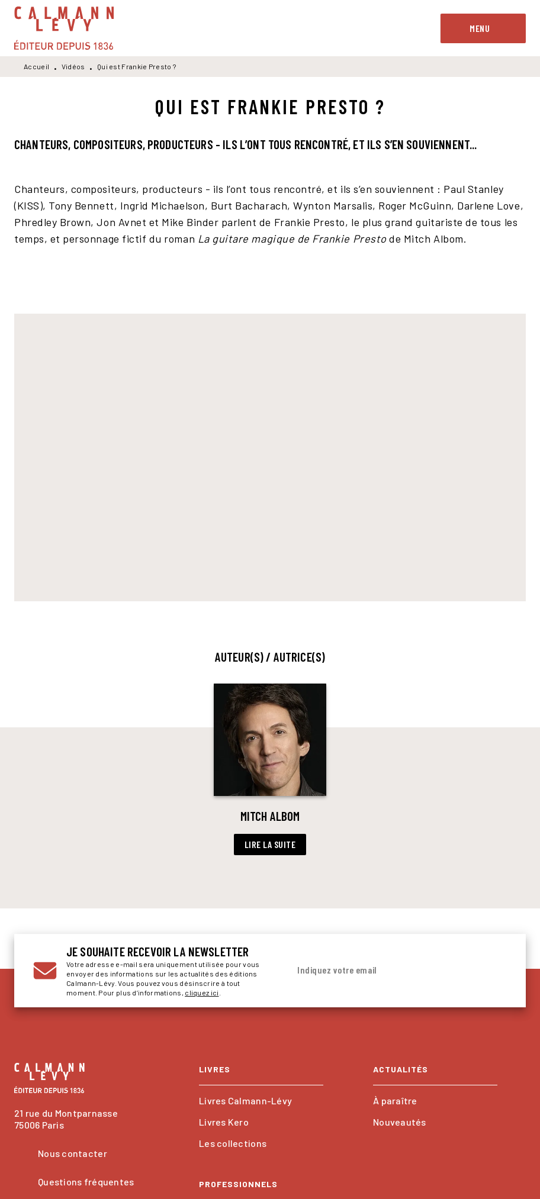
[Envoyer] (492, 970)
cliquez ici (201, 992)
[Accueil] (64, 28)
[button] (270, 769)
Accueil (36, 66)
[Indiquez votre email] (383, 970)
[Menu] (483, 28)
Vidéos (73, 66)
